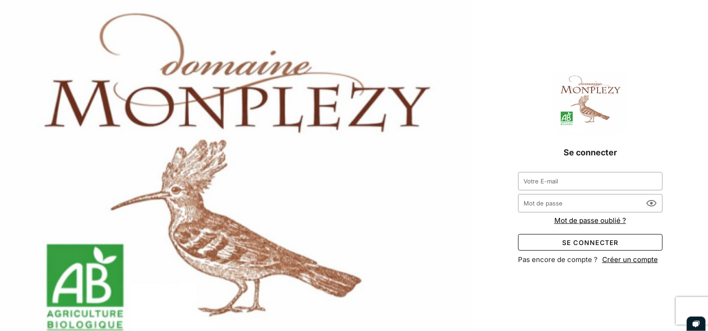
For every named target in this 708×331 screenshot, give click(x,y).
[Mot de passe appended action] (651, 203)
